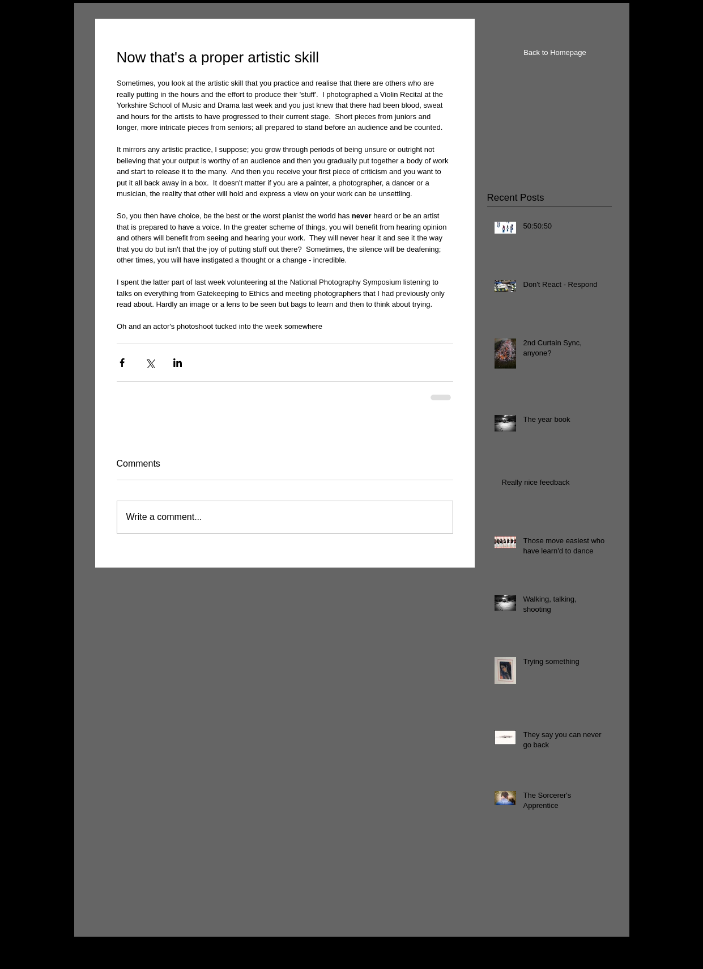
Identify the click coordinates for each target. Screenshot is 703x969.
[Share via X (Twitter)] (149, 362)
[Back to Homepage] (555, 53)
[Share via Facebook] (122, 362)
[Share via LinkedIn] (177, 362)
